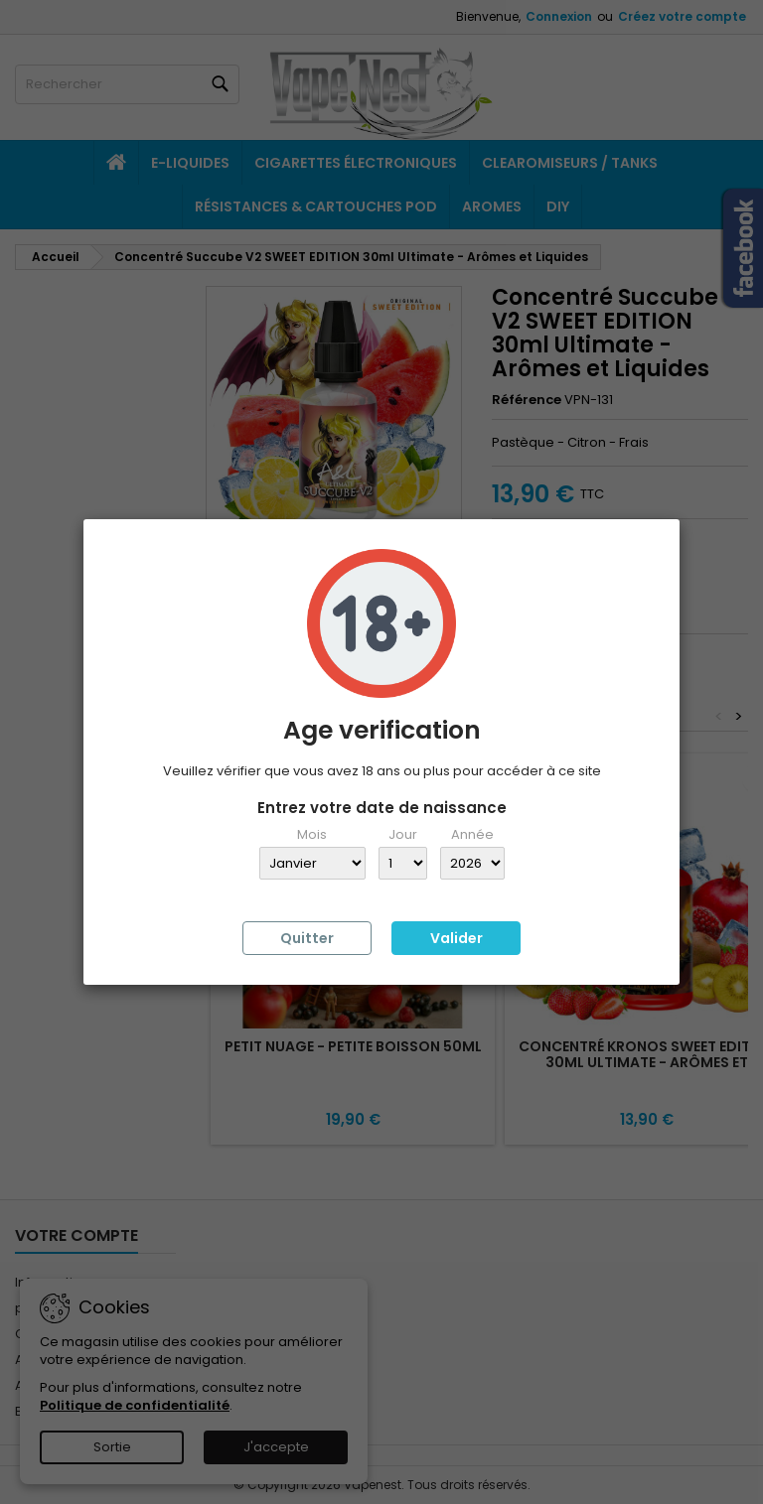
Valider (456, 938)
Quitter (307, 938)
